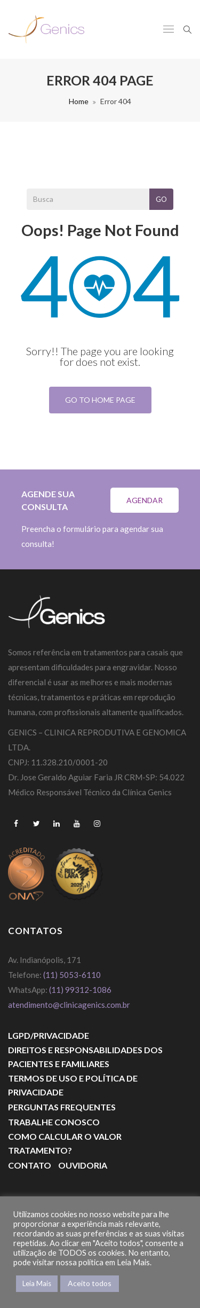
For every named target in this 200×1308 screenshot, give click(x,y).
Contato (29, 1165)
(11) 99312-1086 (81, 989)
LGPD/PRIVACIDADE (48, 1035)
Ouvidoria (82, 1165)
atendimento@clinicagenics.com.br (69, 1004)
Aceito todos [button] (89, 1283)
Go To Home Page (100, 399)
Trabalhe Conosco (54, 1122)
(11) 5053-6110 (72, 975)
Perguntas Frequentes (62, 1107)
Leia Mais (36, 1283)
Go (161, 199)
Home (79, 101)
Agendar (144, 500)
